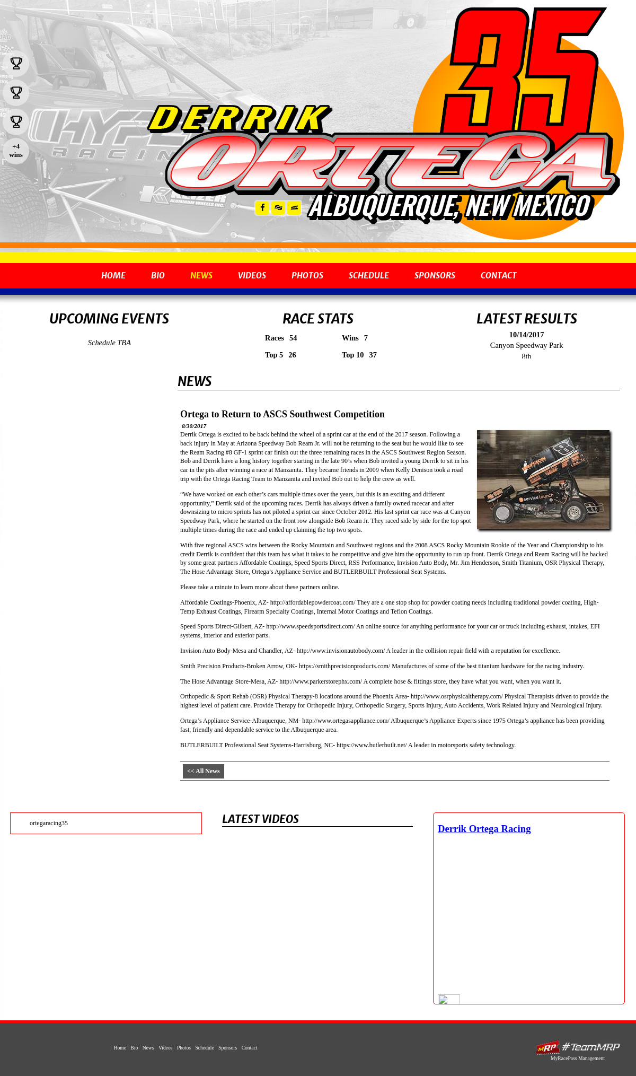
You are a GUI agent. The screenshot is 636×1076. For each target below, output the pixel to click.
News (201, 275)
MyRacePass (577, 1047)
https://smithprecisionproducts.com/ (344, 666)
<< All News (203, 771)
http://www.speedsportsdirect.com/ (310, 626)
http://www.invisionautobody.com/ (341, 650)
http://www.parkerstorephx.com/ (320, 681)
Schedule (369, 275)
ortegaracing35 (49, 823)
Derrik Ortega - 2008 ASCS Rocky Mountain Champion (382, 163)
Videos (252, 275)
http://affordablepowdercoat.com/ (313, 602)
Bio (158, 275)
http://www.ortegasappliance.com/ (346, 720)
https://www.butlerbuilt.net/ (372, 745)
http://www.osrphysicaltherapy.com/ (457, 696)
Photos (307, 275)
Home (113, 275)
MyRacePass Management (578, 1058)
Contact (499, 275)
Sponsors (434, 275)
